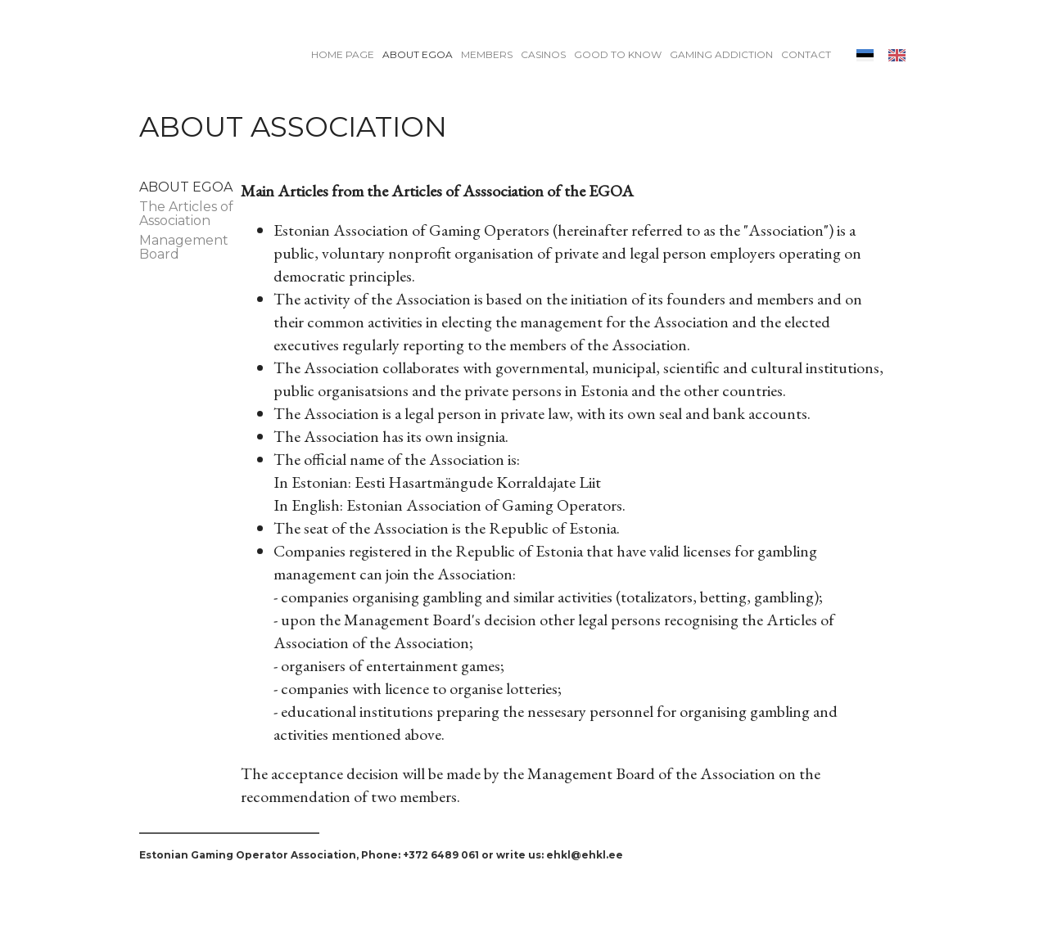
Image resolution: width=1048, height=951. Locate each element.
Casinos (543, 54)
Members (487, 54)
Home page (342, 54)
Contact (806, 54)
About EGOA (417, 54)
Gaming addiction (721, 54)
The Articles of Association (186, 213)
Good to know (618, 54)
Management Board (183, 247)
